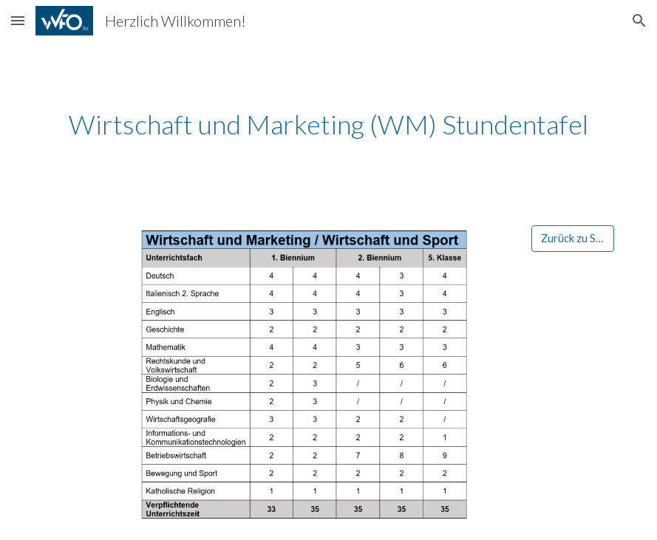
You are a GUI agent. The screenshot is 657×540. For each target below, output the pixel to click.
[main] (328, 124)
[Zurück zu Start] (572, 238)
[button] (17, 20)
